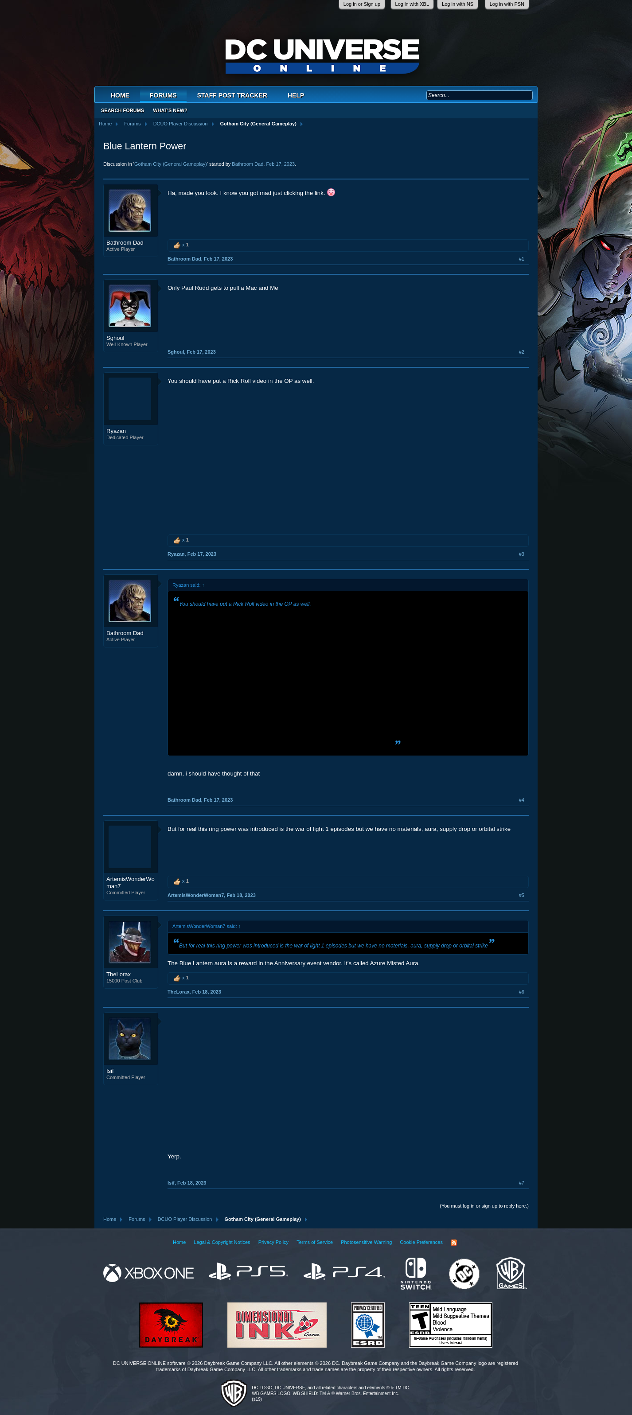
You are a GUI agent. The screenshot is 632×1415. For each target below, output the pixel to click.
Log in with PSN (507, 4)
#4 (521, 800)
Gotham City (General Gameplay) (170, 164)
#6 (521, 991)
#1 (521, 258)
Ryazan (116, 431)
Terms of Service (314, 1242)
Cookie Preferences (421, 1242)
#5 (521, 895)
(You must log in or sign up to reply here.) (484, 1205)
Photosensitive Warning (366, 1242)
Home (120, 95)
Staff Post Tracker (232, 95)
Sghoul (115, 338)
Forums (163, 95)
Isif (110, 1071)
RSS (454, 1243)
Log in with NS (457, 4)
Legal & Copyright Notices (222, 1242)
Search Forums (122, 110)
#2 (521, 352)
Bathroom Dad (247, 164)
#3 (521, 554)
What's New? (170, 110)
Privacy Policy (273, 1242)
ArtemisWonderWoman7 (130, 882)
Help (296, 95)
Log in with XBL (412, 4)
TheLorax (118, 974)
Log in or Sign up (361, 4)
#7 (521, 1182)
